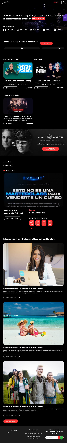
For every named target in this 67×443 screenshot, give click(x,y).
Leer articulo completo (11, 297)
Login (55, 2)
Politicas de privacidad (33, 436)
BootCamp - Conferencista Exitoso (18, 116)
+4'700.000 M (8, 30)
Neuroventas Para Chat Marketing (18, 81)
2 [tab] (33, 228)
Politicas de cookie (33, 438)
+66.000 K (58, 30)
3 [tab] (35, 228)
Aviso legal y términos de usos (33, 434)
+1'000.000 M (22, 30)
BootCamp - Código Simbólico (49, 81)
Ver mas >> (46, 43)
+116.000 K (47, 30)
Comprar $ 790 (11, 88)
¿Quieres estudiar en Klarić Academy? (50, 148)
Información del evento (12, 218)
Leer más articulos (10, 421)
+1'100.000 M (35, 30)
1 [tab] (31, 228)
